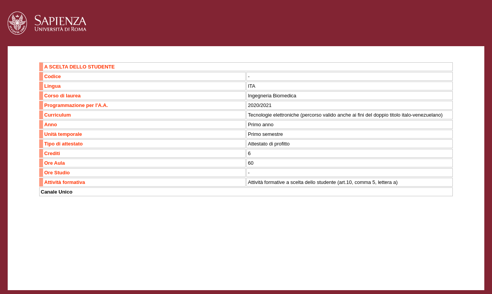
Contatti (28, 261)
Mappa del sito (91, 261)
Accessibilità (56, 261)
